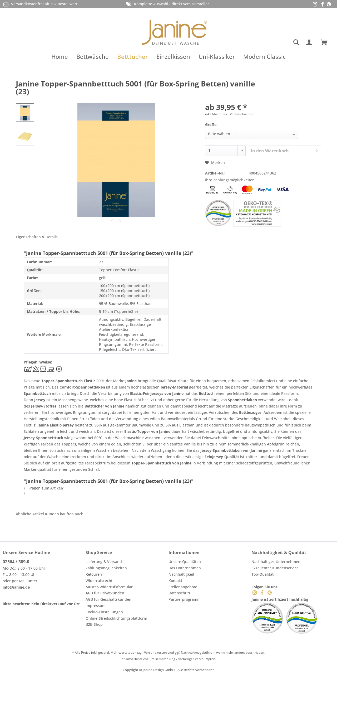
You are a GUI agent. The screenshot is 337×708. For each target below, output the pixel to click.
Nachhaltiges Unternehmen (275, 561)
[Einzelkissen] (173, 56)
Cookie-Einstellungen (104, 611)
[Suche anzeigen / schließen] (296, 42)
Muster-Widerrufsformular (109, 586)
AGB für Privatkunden (105, 592)
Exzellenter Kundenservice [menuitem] (275, 567)
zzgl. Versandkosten (237, 114)
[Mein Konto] (310, 42)
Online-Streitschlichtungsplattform (116, 618)
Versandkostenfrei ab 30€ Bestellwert (40, 4)
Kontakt (175, 580)
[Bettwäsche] (92, 56)
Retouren (94, 574)
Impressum (96, 605)
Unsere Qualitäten (184, 561)
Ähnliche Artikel (30, 513)
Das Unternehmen (184, 567)
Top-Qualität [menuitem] (262, 574)
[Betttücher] (132, 56)
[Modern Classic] (264, 56)
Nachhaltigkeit (181, 574)
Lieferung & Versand (104, 561)
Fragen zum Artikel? (43, 488)
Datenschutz (179, 592)
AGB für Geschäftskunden (108, 599)
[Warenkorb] (326, 42)
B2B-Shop (94, 624)
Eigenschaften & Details (37, 236)
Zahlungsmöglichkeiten (106, 567)
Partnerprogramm (184, 599)
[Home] (60, 56)
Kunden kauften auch (64, 513)
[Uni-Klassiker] (217, 56)
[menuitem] (275, 42)
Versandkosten (155, 652)
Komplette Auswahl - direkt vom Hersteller (167, 4)
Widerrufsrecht (99, 580)
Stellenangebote (182, 586)
